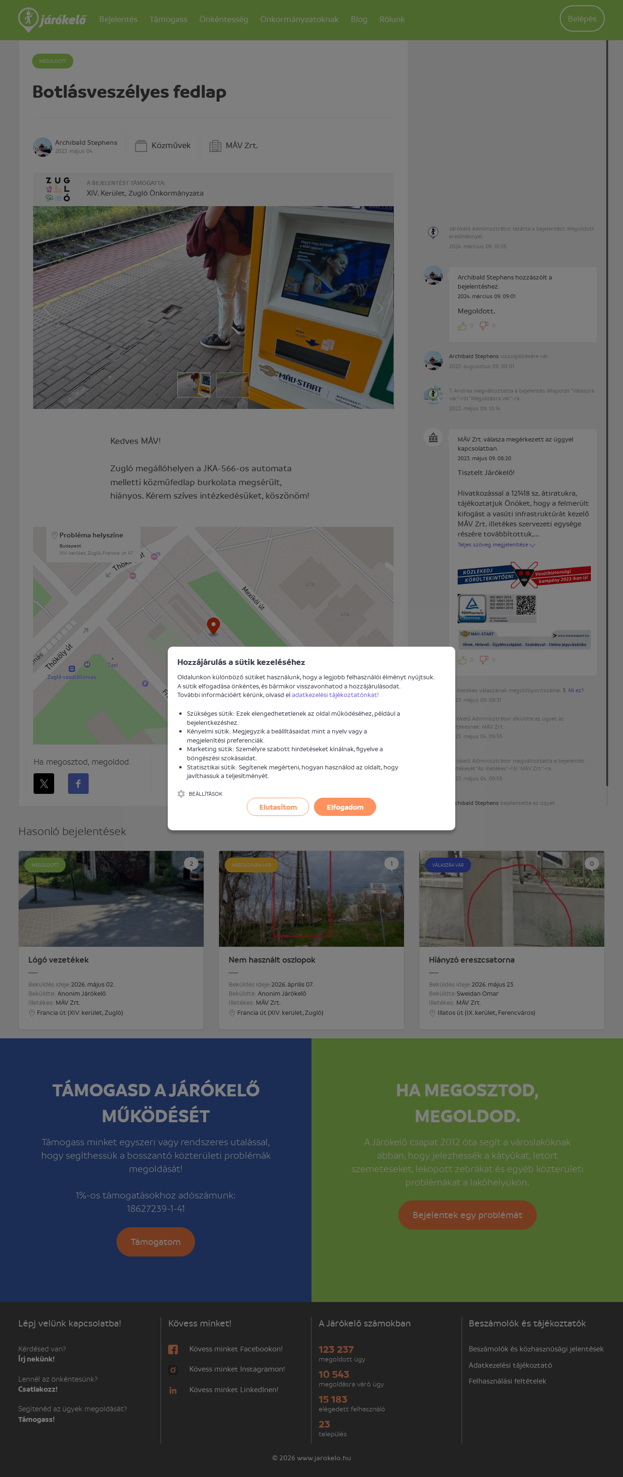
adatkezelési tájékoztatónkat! (335, 694)
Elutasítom (278, 807)
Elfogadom (345, 807)
